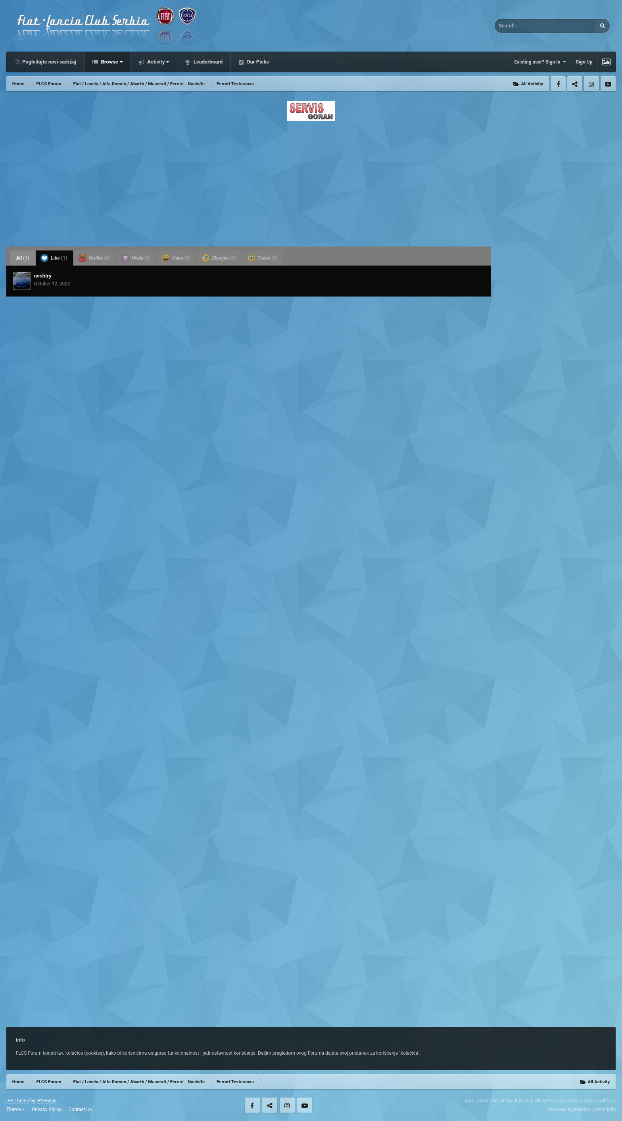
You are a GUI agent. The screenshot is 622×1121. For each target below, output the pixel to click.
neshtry (43, 276)
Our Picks (257, 62)
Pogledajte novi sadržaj (49, 62)
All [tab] (22, 258)
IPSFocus (46, 1101)
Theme (15, 1109)
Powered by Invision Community (582, 1109)
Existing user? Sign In (540, 62)
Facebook (558, 83)
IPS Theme (17, 1101)
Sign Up (584, 62)
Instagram (591, 83)
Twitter (574, 83)
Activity (157, 62)
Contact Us (80, 1109)
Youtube (608, 83)
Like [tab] (53, 258)
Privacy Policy (46, 1109)
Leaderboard (207, 62)
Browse (111, 62)
